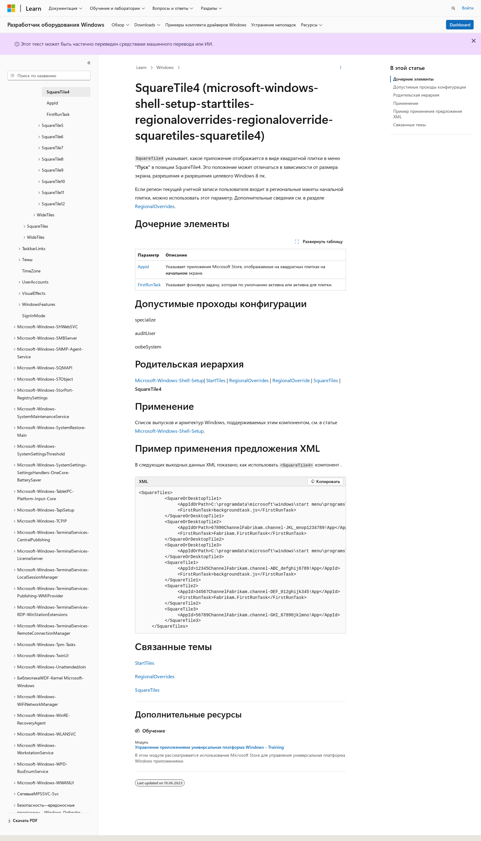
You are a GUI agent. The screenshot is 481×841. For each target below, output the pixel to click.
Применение (405, 103)
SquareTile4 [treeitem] (58, 92)
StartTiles (215, 380)
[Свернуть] (89, 62)
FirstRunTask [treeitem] (58, 114)
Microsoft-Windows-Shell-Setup (169, 380)
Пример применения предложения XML (427, 114)
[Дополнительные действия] (340, 68)
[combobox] (48, 76)
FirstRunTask (149, 284)
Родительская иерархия (416, 95)
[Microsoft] (11, 8)
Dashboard (460, 25)
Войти (468, 8)
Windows (165, 67)
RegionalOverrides (155, 206)
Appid (143, 266)
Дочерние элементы (413, 79)
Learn (141, 67)
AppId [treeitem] (52, 103)
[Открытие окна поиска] (453, 8)
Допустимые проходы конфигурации (429, 87)
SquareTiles (326, 380)
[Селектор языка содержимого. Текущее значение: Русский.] (21, 831)
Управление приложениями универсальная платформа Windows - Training (209, 747)
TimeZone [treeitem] (31, 271)
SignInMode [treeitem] (33, 315)
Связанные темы (409, 124)
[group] (240, 560)
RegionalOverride (291, 380)
